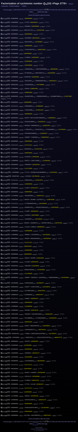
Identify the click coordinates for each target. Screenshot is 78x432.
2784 (65, 9)
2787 (74, 9)
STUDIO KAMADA (14, 6)
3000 (39, 12)
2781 (56, 9)
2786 (71, 9)
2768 (15, 9)
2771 (24, 9)
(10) (5, 18)
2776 (39, 9)
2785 (68, 9)
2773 (30, 9)
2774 (33, 9)
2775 (36, 9)
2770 (21, 9)
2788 (30, 12)
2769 (18, 9)
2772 (27, 9)
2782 (59, 9)
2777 (42, 9)
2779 (50, 9)
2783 (62, 9)
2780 (53, 9)
